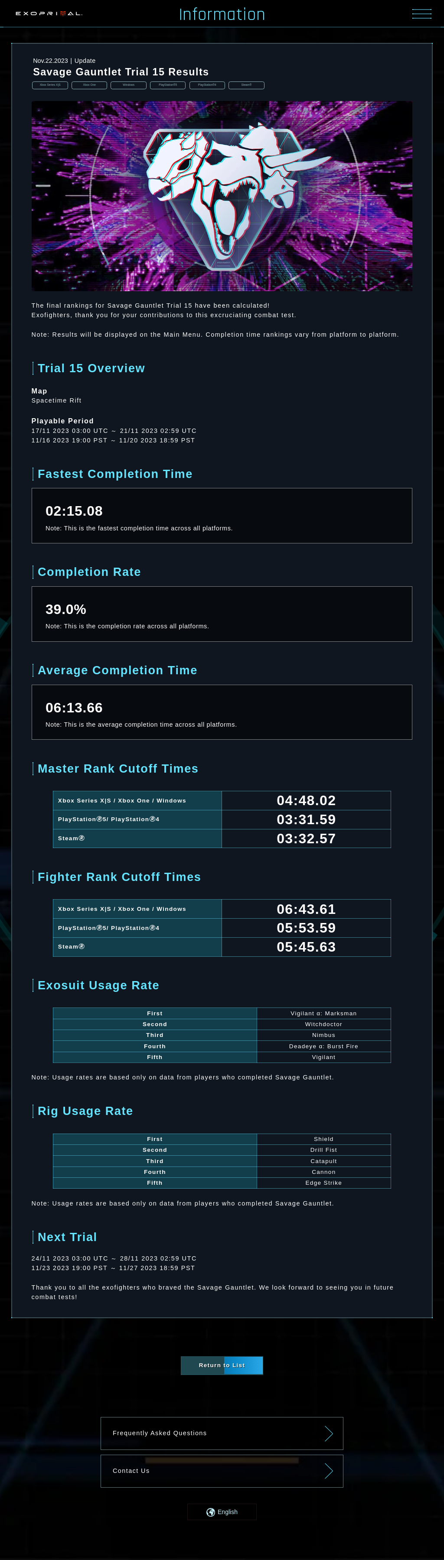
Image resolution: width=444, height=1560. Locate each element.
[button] (222, 1513)
